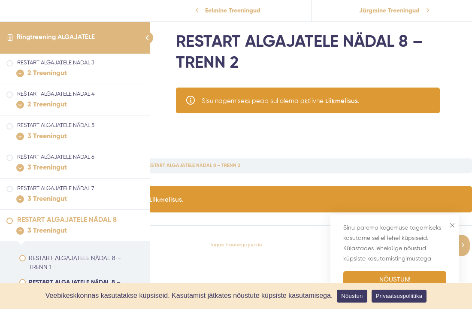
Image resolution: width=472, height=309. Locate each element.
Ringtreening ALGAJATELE (56, 37)
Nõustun (352, 296)
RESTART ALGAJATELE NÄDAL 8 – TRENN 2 (192, 165)
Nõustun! (395, 279)
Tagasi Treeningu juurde (236, 245)
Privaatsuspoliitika (399, 296)
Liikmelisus (348, 101)
